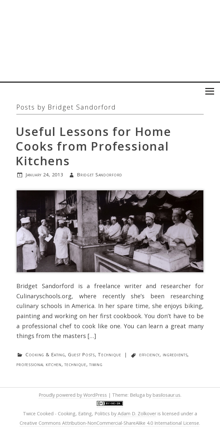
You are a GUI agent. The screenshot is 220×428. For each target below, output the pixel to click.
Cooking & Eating (45, 354)
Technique (109, 354)
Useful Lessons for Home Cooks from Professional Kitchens (93, 146)
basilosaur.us (166, 395)
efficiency (149, 354)
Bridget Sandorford (99, 174)
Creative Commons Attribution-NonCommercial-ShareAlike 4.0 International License (109, 423)
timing (95, 364)
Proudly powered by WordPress (73, 395)
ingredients (175, 354)
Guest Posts (81, 354)
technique (75, 364)
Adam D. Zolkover (137, 413)
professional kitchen (38, 364)
